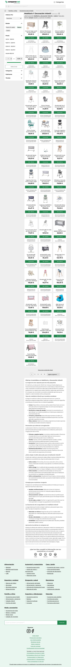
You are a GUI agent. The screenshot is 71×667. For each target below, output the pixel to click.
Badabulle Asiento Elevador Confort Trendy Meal (31, 81)
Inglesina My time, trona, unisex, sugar (31, 180)
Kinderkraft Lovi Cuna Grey (45, 81)
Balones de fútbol (11, 583)
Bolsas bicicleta (10, 589)
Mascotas (49, 594)
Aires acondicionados (53, 569)
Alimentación (9, 564)
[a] (18, 58)
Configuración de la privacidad (35, 648)
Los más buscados (35, 640)
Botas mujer (9, 614)
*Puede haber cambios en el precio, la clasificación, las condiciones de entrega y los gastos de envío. (35, 664)
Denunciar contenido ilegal (45, 370)
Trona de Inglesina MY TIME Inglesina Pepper (59, 131)
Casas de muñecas (32, 601)
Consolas (29, 603)
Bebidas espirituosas (12, 569)
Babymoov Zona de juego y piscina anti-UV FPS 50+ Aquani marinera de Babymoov (45, 56)
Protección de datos (35, 638)
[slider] (6, 62)
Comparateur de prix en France (35, 655)
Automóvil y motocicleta (34, 564)
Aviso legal (35, 635)
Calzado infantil (10, 601)
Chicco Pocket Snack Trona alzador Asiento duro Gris (45, 106)
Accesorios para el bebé (26, 10)
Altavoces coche (31, 575)
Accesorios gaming (32, 597)
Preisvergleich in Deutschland (35, 659)
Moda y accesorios (11, 607)
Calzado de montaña (12, 616)
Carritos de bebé (11, 603)
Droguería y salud (31, 580)
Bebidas (8, 567)
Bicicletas (8, 585)
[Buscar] (6, 6)
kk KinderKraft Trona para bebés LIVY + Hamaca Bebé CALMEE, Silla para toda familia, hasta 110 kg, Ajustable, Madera (45, 131)
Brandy (8, 571)
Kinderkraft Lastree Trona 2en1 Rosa (31, 106)
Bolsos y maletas (11, 612)
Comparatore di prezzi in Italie (35, 653)
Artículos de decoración (54, 571)
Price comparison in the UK (36, 661)
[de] (8, 58)
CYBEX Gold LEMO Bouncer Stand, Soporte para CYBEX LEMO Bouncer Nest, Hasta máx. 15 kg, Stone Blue (45, 156)
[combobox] (37, 6)
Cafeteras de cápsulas (53, 589)
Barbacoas (50, 573)
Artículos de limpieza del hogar (36, 587)
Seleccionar (14, 66)
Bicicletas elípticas (11, 587)
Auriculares (50, 587)
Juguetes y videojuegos (33, 594)
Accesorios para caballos (54, 597)
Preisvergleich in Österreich (35, 657)
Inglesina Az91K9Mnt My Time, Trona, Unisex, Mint (45, 205)
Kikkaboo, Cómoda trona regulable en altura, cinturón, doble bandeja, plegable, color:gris (59, 180)
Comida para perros (53, 601)
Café (7, 573)
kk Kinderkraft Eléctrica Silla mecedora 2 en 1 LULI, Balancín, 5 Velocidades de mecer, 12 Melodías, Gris (31, 255)
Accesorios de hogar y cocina (55, 567)
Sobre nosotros (35, 644)
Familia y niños (12, 10)
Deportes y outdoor (11, 580)
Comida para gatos (52, 599)
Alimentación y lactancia (34, 585)
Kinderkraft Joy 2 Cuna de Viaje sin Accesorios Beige (60, 106)
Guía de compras (35, 646)
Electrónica (50, 580)
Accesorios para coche (33, 567)
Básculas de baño (32, 589)
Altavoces (50, 583)
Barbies (29, 599)
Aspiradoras (50, 585)
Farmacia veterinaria (53, 603)
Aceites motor (31, 573)
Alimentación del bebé (33, 583)
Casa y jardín (50, 564)
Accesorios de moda (12, 610)
